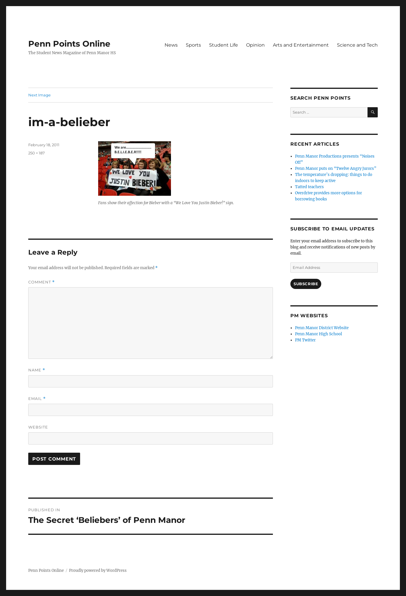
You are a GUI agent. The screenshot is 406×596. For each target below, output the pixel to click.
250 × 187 (36, 153)
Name (36, 370)
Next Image (39, 95)
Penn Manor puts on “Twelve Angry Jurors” (335, 168)
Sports (193, 45)
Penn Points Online (69, 44)
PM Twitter (305, 340)
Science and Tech (357, 45)
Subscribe (306, 283)
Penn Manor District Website (322, 327)
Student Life (223, 45)
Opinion (255, 45)
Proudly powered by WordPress (98, 570)
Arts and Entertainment (301, 45)
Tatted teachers (309, 186)
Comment (41, 282)
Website (38, 427)
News (171, 45)
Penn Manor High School (318, 333)
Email (37, 398)
